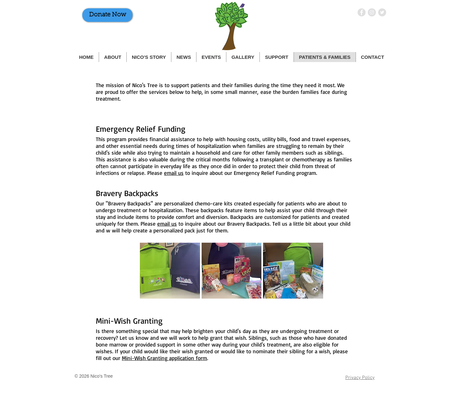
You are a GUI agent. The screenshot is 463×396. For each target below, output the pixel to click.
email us (174, 172)
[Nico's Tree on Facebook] (362, 12)
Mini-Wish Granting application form (164, 358)
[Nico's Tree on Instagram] (372, 12)
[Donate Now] (107, 15)
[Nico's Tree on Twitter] (382, 12)
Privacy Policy (360, 378)
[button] (170, 271)
